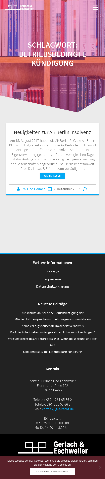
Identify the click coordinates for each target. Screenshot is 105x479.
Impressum (52, 279)
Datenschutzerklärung (52, 286)
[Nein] (100, 467)
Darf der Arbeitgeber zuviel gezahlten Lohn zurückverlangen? (52, 332)
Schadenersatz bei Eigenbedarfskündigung (52, 352)
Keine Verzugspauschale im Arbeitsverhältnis (53, 326)
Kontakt (52, 272)
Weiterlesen (52, 175)
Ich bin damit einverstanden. (52, 471)
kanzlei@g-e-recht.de (58, 409)
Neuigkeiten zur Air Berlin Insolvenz (52, 132)
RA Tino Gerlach (33, 189)
